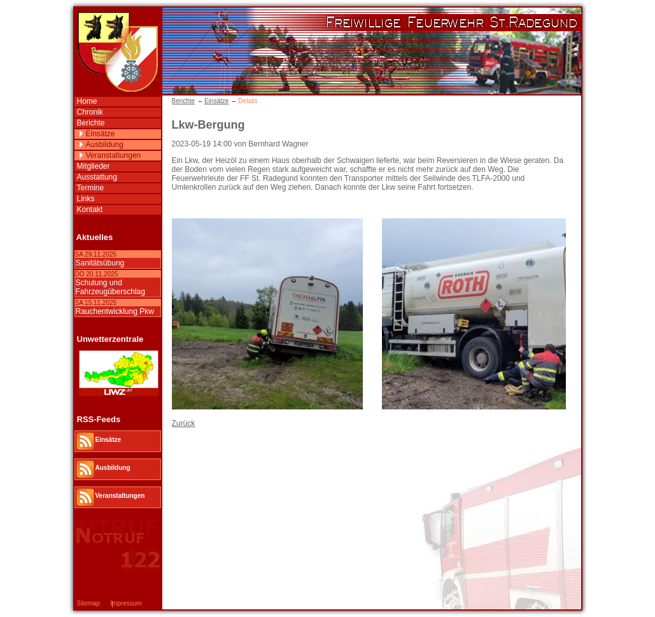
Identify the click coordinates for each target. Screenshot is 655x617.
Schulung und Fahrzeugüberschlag (110, 287)
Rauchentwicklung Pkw (115, 311)
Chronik (90, 112)
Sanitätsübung (100, 263)
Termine (90, 187)
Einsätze (216, 100)
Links (86, 198)
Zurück (183, 423)
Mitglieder (93, 166)
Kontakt (90, 209)
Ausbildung (104, 144)
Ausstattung (97, 177)
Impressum (125, 603)
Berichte (183, 100)
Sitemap (89, 603)
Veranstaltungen (113, 155)
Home (87, 101)
